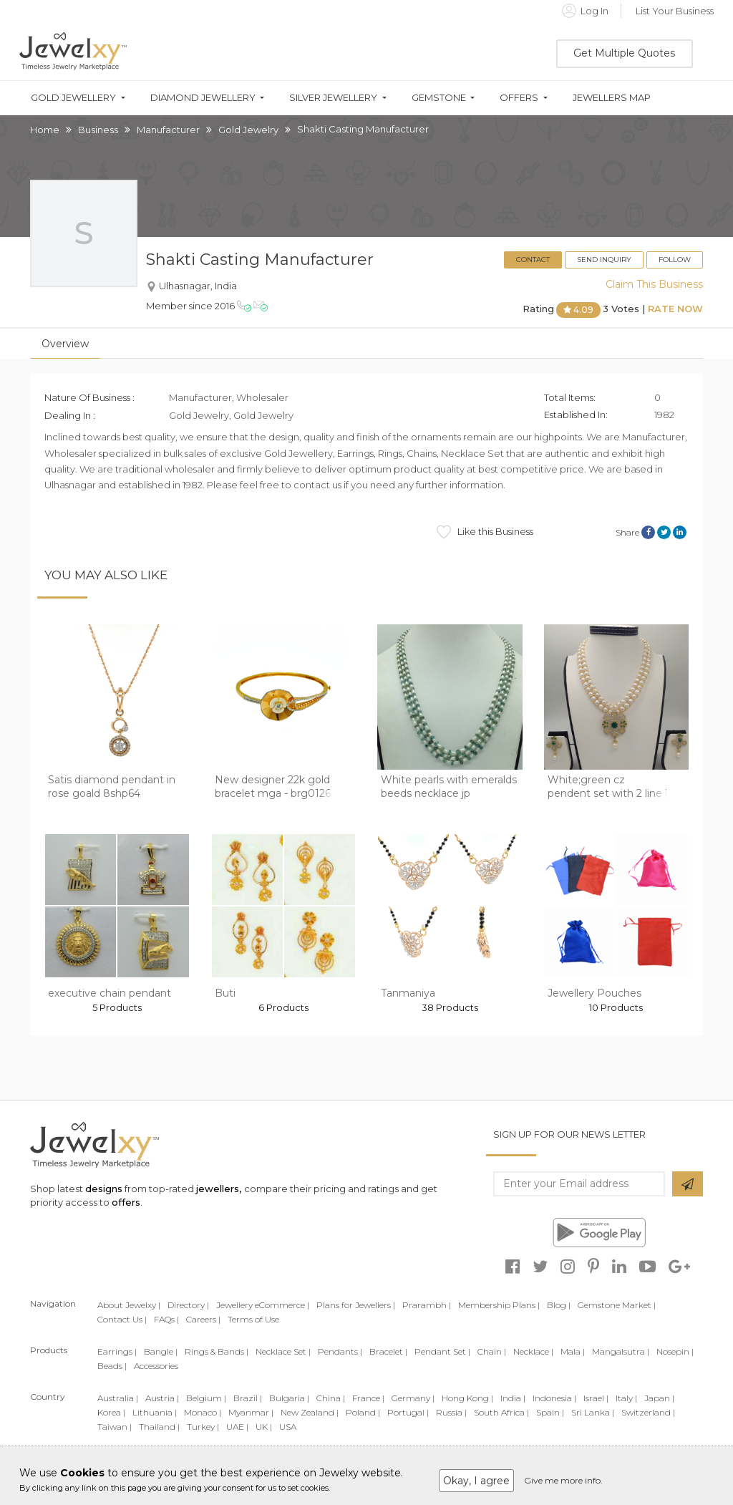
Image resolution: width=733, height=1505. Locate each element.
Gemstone (439, 97)
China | (330, 1398)
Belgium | (206, 1398)
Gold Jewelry (248, 129)
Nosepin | (675, 1351)
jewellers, (218, 1188)
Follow (675, 259)
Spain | (550, 1412)
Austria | (162, 1398)
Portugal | (408, 1412)
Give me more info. (563, 1480)
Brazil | (247, 1398)
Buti (225, 993)
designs (103, 1188)
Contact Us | (122, 1319)
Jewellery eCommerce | (262, 1305)
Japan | (659, 1398)
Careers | (203, 1319)
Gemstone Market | (617, 1305)
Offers (519, 97)
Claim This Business (654, 284)
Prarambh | (426, 1305)
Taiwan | (114, 1426)
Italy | (626, 1398)
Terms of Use (253, 1319)
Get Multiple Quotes (624, 53)
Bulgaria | (289, 1398)
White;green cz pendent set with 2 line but (615, 786)
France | (368, 1398)
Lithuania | (154, 1412)
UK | (264, 1426)
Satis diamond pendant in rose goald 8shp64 (111, 786)
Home (44, 129)
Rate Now (675, 309)
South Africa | (501, 1412)
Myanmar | (250, 1412)
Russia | (451, 1412)
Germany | (413, 1398)
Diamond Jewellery (203, 97)
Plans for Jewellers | (355, 1305)
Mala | (572, 1351)
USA (287, 1426)
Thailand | (159, 1426)
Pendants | (340, 1351)
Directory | (188, 1305)
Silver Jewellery (333, 97)
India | (512, 1398)
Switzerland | (648, 1412)
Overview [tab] (65, 343)
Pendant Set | (442, 1351)
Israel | (595, 1398)
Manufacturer (168, 129)
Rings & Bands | (216, 1351)
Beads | (112, 1365)
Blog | (559, 1305)
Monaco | (202, 1412)
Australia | (117, 1398)
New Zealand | (310, 1412)
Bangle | (161, 1351)
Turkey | (203, 1426)
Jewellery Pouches (594, 993)
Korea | (111, 1412)
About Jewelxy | (128, 1305)
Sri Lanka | (592, 1412)
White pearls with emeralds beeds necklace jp (449, 786)
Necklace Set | (283, 1351)
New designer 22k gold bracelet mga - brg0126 (273, 786)
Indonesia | (554, 1398)
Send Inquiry (604, 259)
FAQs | (166, 1319)
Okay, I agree (476, 1480)
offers (126, 1202)
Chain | (491, 1351)
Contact (533, 259)
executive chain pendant (109, 993)
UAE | (237, 1426)
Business (98, 129)
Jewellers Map (612, 97)
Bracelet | (388, 1351)
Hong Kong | (467, 1398)
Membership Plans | (499, 1305)
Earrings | (117, 1351)
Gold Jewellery (73, 97)
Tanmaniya (408, 993)
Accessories (156, 1365)
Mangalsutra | (620, 1351)
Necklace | (533, 1351)
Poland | (363, 1412)
